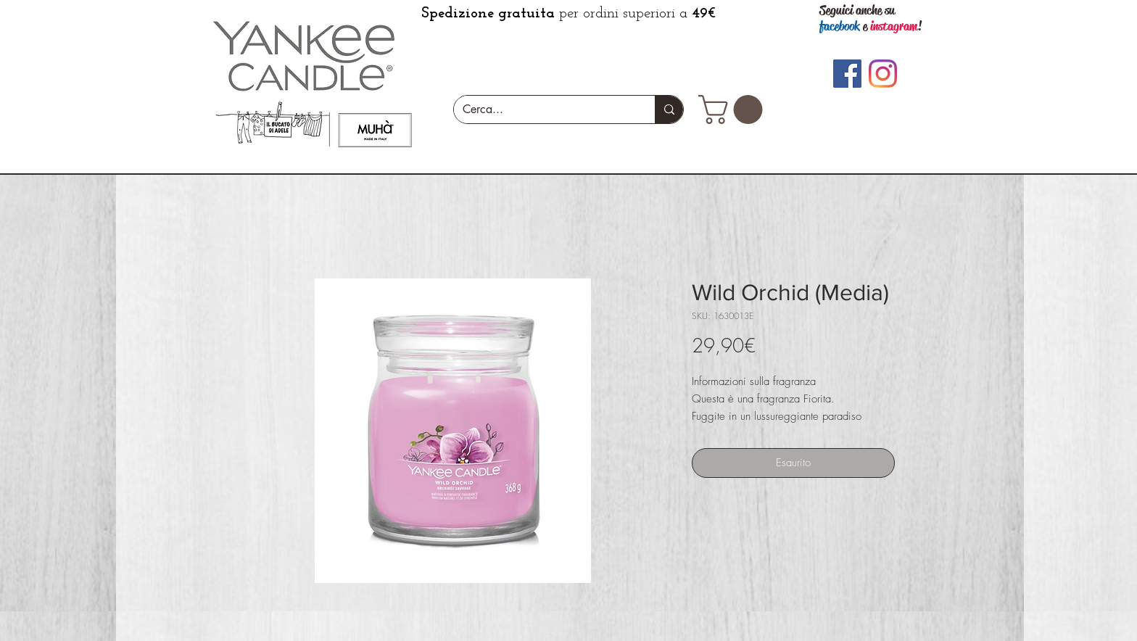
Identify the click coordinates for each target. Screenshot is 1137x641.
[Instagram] (883, 73)
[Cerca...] (543, 109)
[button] (733, 109)
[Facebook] (847, 73)
